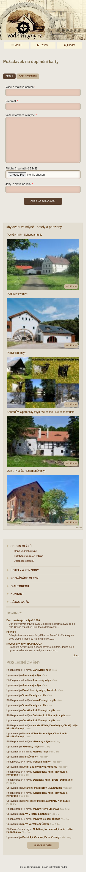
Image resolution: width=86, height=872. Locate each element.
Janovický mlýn (42, 669)
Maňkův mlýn (40, 751)
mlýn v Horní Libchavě (46, 808)
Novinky (14, 613)
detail (9, 76)
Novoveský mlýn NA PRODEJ (24, 643)
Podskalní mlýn (42, 761)
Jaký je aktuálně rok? (18, 184)
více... (76, 655)
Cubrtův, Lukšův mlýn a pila (38, 710)
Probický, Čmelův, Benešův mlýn (41, 837)
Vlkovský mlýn (41, 741)
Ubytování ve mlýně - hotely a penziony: (34, 227)
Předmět (11, 101)
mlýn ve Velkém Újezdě (46, 819)
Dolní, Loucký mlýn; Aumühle (39, 690)
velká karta (71, 286)
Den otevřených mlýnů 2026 (23, 620)
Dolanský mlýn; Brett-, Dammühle (53, 779)
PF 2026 (11, 632)
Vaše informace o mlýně (20, 115)
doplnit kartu (28, 76)
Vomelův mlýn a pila (34, 695)
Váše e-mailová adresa (20, 87)
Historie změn (43, 845)
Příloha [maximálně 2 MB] (21, 168)
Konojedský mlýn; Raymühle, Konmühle (46, 800)
